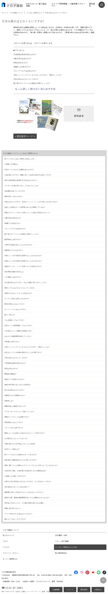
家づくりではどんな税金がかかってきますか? (20, 454)
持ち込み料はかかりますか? (14, 390)
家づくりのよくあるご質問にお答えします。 (20, 159)
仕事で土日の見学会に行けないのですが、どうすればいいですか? (27, 481)
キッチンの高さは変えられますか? (16, 298)
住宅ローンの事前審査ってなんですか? (18, 325)
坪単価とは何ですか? (12, 342)
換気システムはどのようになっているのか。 (20, 288)
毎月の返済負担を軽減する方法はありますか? (20, 180)
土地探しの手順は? (11, 164)
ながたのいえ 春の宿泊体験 (36, 4)
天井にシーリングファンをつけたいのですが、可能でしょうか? (37, 75)
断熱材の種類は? (10, 374)
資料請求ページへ (26, 136)
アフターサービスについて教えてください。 (20, 411)
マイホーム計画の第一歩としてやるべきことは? (21, 186)
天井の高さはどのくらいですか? (25, 79)
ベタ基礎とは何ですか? (12, 277)
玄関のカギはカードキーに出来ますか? (18, 293)
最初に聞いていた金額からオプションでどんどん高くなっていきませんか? (30, 465)
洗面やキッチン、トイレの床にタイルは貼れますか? (23, 266)
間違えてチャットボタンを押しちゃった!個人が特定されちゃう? (27, 212)
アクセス (6, 547)
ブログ (5, 541)
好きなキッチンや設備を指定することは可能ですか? (23, 352)
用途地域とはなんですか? (13, 422)
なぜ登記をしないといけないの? (15, 438)
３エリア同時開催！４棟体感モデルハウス (68, 4)
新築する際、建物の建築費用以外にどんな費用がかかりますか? (27, 497)
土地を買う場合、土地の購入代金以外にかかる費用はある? (25, 471)
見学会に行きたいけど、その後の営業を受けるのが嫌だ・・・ (26, 503)
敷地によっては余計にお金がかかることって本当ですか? (24, 433)
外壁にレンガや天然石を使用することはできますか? (23, 255)
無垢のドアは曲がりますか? (14, 379)
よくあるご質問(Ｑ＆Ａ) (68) (66, 547)
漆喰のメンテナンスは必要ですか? (16, 417)
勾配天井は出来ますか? (22, 58)
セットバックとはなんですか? (15, 309)
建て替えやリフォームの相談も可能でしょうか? (31, 83)
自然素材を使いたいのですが (14, 191)
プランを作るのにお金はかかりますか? (18, 514)
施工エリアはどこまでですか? (15, 519)
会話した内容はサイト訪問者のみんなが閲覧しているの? (24, 207)
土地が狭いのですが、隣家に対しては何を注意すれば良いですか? (27, 175)
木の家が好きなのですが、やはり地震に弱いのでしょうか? (25, 282)
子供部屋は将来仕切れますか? (24, 54)
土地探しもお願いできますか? (15, 476)
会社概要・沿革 (61, 535)
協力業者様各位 (61, 553)
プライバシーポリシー (11, 553)
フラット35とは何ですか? (13, 428)
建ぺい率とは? (9, 315)
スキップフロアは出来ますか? (24, 71)
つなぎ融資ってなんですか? (14, 320)
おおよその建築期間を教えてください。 (18, 336)
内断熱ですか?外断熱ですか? (14, 395)
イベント (70, 589)
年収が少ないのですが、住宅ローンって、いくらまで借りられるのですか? (30, 202)
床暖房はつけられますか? (13, 250)
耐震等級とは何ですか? (12, 239)
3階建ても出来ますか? (21, 67)
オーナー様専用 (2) (10, 559)
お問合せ (97, 589)
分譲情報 (55, 589)
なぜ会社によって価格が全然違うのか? (18, 331)
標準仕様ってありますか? (13, 196)
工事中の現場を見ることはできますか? (18, 245)
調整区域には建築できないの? (15, 406)
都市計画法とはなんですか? (14, 304)
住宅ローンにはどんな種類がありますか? (19, 169)
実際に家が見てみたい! (12, 508)
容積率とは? (8, 401)
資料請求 (92, 4)
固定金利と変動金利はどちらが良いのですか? (20, 460)
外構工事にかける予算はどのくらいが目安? (19, 444)
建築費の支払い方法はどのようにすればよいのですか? (23, 492)
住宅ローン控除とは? (12, 449)
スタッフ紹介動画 (62, 541)
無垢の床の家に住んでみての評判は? (17, 385)
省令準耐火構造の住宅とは (13, 272)
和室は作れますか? (20, 63)
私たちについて (8, 535)
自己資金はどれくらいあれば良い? (16, 487)
